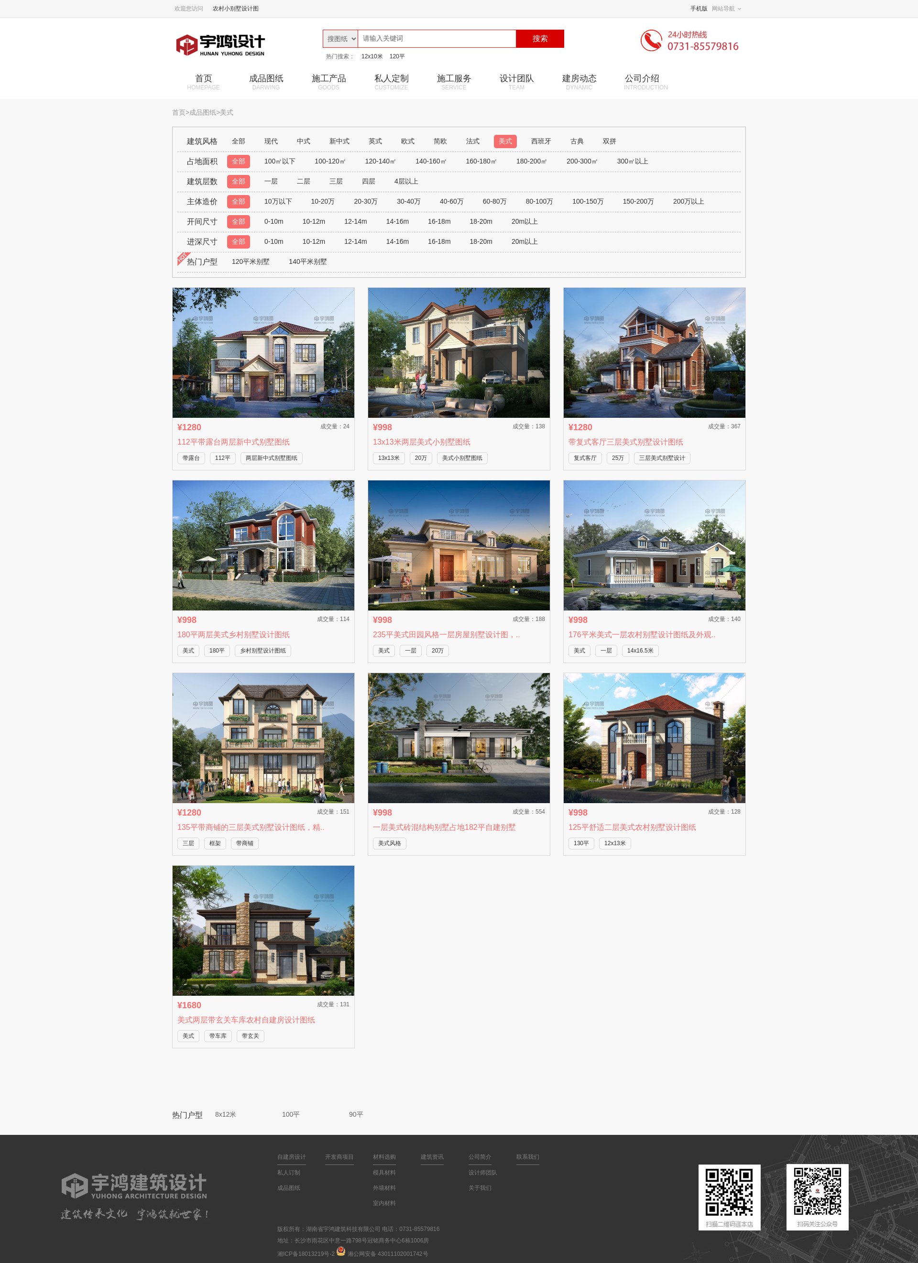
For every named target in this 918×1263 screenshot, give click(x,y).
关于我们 (480, 1188)
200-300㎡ (582, 161)
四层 (368, 181)
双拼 (609, 141)
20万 (421, 458)
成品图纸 (266, 82)
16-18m (439, 221)
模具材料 (384, 1172)
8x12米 (225, 1114)
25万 (618, 458)
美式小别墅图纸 (462, 458)
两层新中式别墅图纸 (271, 458)
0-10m (274, 221)
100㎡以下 (279, 161)
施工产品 (329, 82)
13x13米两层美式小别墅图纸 (421, 442)
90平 (356, 1114)
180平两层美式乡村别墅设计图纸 (233, 635)
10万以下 (278, 201)
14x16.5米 (640, 650)
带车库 (218, 1036)
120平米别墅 (251, 261)
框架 (215, 843)
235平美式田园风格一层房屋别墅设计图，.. (446, 635)
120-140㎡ (380, 161)
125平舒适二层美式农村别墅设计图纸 (632, 827)
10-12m (314, 221)
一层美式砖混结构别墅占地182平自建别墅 (444, 827)
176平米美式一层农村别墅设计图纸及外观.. (642, 635)
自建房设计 (291, 1157)
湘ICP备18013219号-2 (306, 1254)
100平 (291, 1114)
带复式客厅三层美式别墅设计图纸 (625, 442)
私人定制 (391, 82)
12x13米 (615, 843)
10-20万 (323, 201)
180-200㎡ (531, 161)
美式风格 (389, 843)
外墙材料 (384, 1188)
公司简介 (480, 1157)
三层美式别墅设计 (662, 458)
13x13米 (389, 458)
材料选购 (384, 1157)
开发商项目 (339, 1157)
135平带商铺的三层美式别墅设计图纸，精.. (251, 827)
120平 (397, 56)
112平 (222, 458)
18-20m (481, 221)
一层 (271, 181)
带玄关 (250, 1036)
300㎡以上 (632, 161)
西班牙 (541, 141)
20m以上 (525, 221)
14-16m (397, 221)
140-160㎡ (431, 161)
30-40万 (409, 201)
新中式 (339, 141)
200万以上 (688, 201)
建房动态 (579, 82)
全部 (238, 141)
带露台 (191, 458)
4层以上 (406, 181)
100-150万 (587, 201)
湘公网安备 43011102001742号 (388, 1254)
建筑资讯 (432, 1157)
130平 (581, 843)
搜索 (540, 38)
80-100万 (540, 201)
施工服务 (454, 82)
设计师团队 (483, 1172)
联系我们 (527, 1157)
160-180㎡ (481, 161)
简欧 (440, 141)
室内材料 (384, 1203)
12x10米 (372, 56)
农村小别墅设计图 (236, 8)
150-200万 (638, 201)
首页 (203, 82)
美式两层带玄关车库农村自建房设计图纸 (246, 1020)
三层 (336, 181)
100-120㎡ (330, 161)
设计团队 (517, 82)
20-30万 (366, 201)
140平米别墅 (308, 261)
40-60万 (452, 201)
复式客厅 (585, 458)
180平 (217, 650)
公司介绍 (646, 82)
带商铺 (244, 843)
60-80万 (495, 201)
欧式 (408, 141)
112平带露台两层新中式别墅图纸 (233, 442)
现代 (271, 141)
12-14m (355, 221)
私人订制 (288, 1172)
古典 (577, 141)
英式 (375, 141)
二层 (303, 181)
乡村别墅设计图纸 (263, 650)
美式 (505, 141)
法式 (473, 141)
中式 (303, 141)
